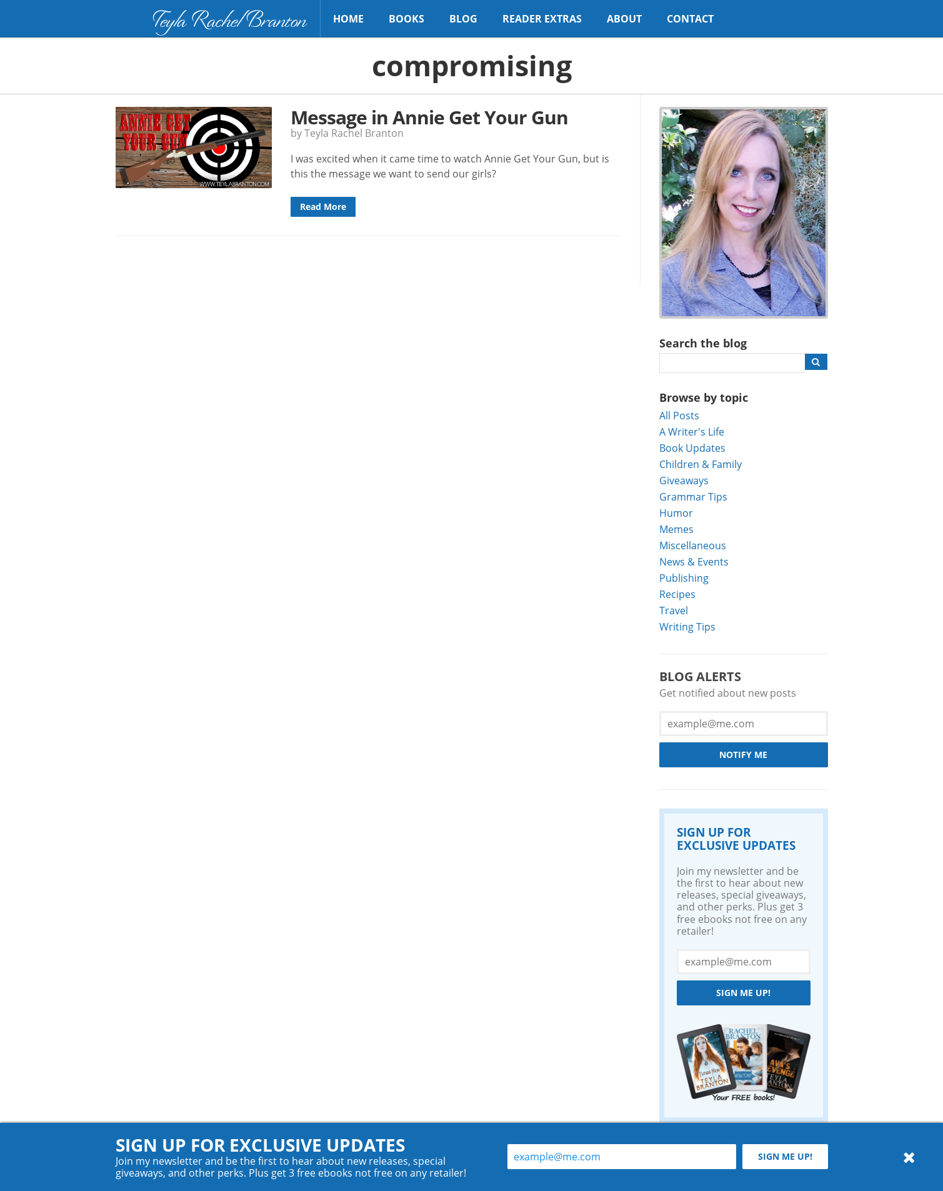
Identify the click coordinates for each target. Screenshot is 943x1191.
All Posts (679, 415)
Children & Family (700, 464)
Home (348, 19)
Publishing (684, 577)
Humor (676, 512)
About (624, 19)
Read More (323, 206)
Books (406, 19)
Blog (463, 19)
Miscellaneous (692, 545)
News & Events (694, 561)
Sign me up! (743, 993)
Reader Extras (542, 19)
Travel (673, 610)
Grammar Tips (693, 496)
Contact (690, 19)
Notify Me (743, 754)
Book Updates (692, 447)
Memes (676, 529)
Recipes (677, 593)
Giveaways (684, 480)
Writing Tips (687, 626)
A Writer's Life (691, 431)
